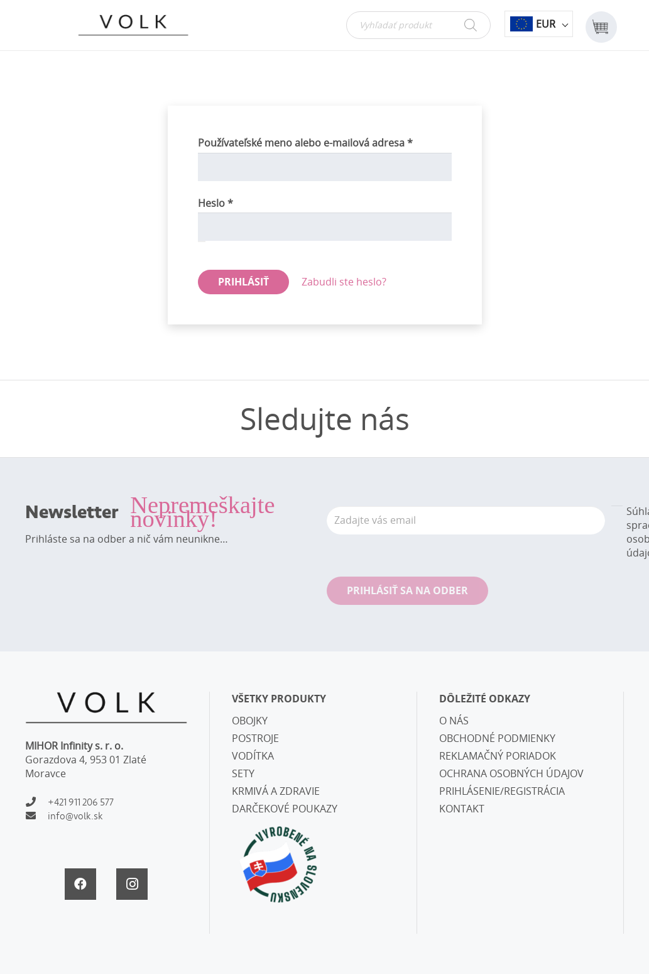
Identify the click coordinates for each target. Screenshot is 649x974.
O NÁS (454, 721)
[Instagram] (132, 884)
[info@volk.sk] (36, 816)
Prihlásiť (243, 282)
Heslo (234, 203)
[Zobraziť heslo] (201, 241)
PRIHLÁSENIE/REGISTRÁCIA (502, 791)
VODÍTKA (253, 756)
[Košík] (601, 25)
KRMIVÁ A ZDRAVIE (276, 791)
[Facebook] (80, 884)
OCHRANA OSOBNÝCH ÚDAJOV (511, 773)
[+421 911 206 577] (36, 802)
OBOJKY (250, 721)
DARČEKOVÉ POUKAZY (284, 809)
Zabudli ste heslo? (344, 282)
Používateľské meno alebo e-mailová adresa (324, 143)
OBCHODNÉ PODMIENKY (497, 738)
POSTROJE (255, 738)
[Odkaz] (133, 25)
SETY (243, 773)
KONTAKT (461, 809)
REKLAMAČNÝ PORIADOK (497, 756)
